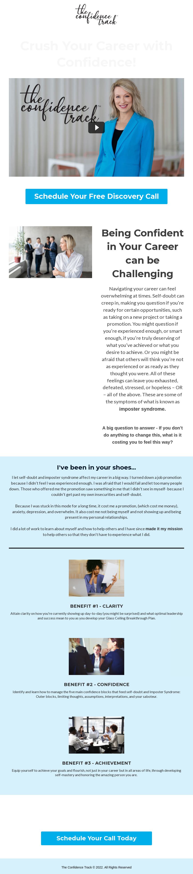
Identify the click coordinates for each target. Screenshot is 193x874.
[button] (96, 196)
